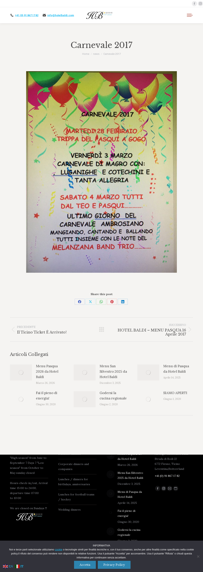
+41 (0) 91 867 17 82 (26, 15)
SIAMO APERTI (175, 393)
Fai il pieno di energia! (46, 395)
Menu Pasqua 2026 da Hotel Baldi (47, 371)
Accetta (85, 565)
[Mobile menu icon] (190, 15)
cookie (58, 549)
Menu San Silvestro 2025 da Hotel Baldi (113, 371)
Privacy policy (114, 565)
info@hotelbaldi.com (60, 15)
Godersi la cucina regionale (113, 395)
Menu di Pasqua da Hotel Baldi (176, 369)
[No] (198, 556)
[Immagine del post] (21, 372)
